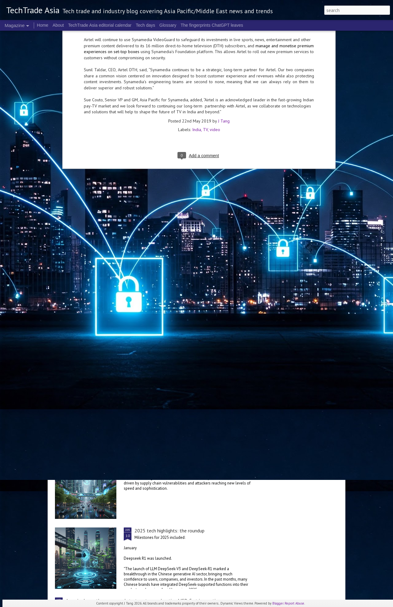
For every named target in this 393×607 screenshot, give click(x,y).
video (215, 49)
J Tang (224, 40)
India (196, 49)
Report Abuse (294, 603)
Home (42, 25)
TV (205, 49)
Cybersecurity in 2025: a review (166, 460)
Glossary (167, 25)
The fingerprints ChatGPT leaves (212, 25)
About (58, 25)
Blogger (277, 603)
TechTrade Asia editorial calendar (100, 25)
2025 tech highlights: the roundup (169, 530)
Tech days (145, 25)
